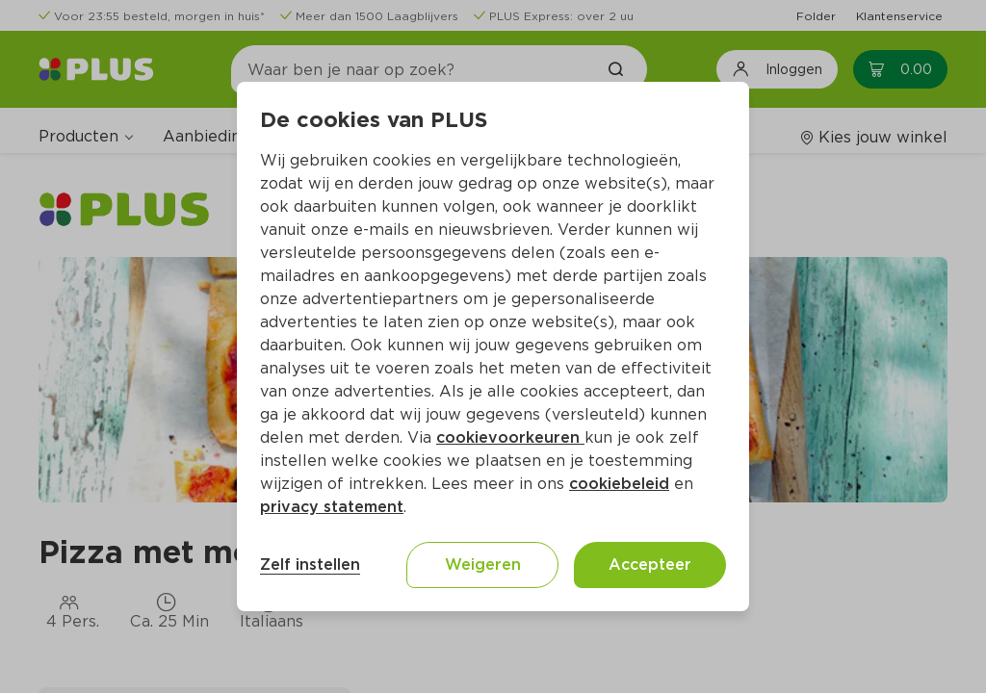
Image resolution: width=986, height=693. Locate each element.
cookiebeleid (619, 484)
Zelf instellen (310, 564)
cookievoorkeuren (510, 437)
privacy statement (331, 507)
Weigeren (483, 564)
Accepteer (650, 564)
